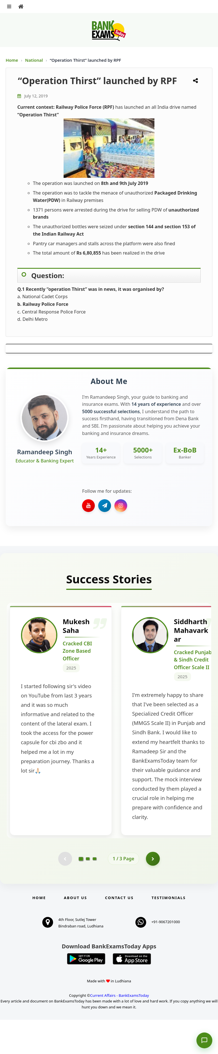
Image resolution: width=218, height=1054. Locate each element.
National (34, 60)
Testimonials (169, 931)
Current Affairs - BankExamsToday (119, 1029)
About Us (75, 931)
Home (12, 60)
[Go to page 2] (88, 893)
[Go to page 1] (81, 893)
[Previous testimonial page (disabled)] (65, 893)
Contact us (119, 931)
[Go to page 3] (95, 893)
